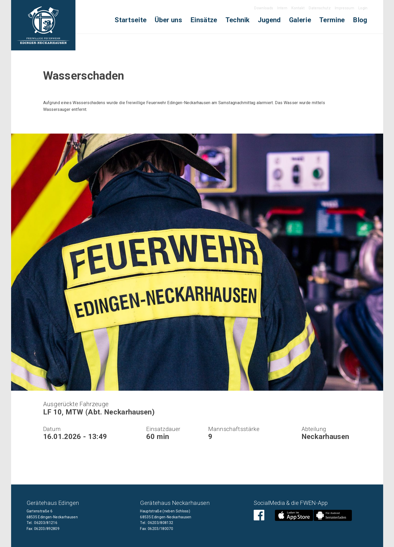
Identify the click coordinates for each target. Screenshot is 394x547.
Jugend (269, 20)
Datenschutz (320, 8)
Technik (238, 20)
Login (363, 8)
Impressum (344, 8)
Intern (282, 8)
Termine (332, 20)
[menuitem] (131, 20)
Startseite (130, 20)
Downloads (263, 8)
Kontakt (298, 8)
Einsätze (203, 20)
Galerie (300, 20)
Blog (360, 20)
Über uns (168, 20)
